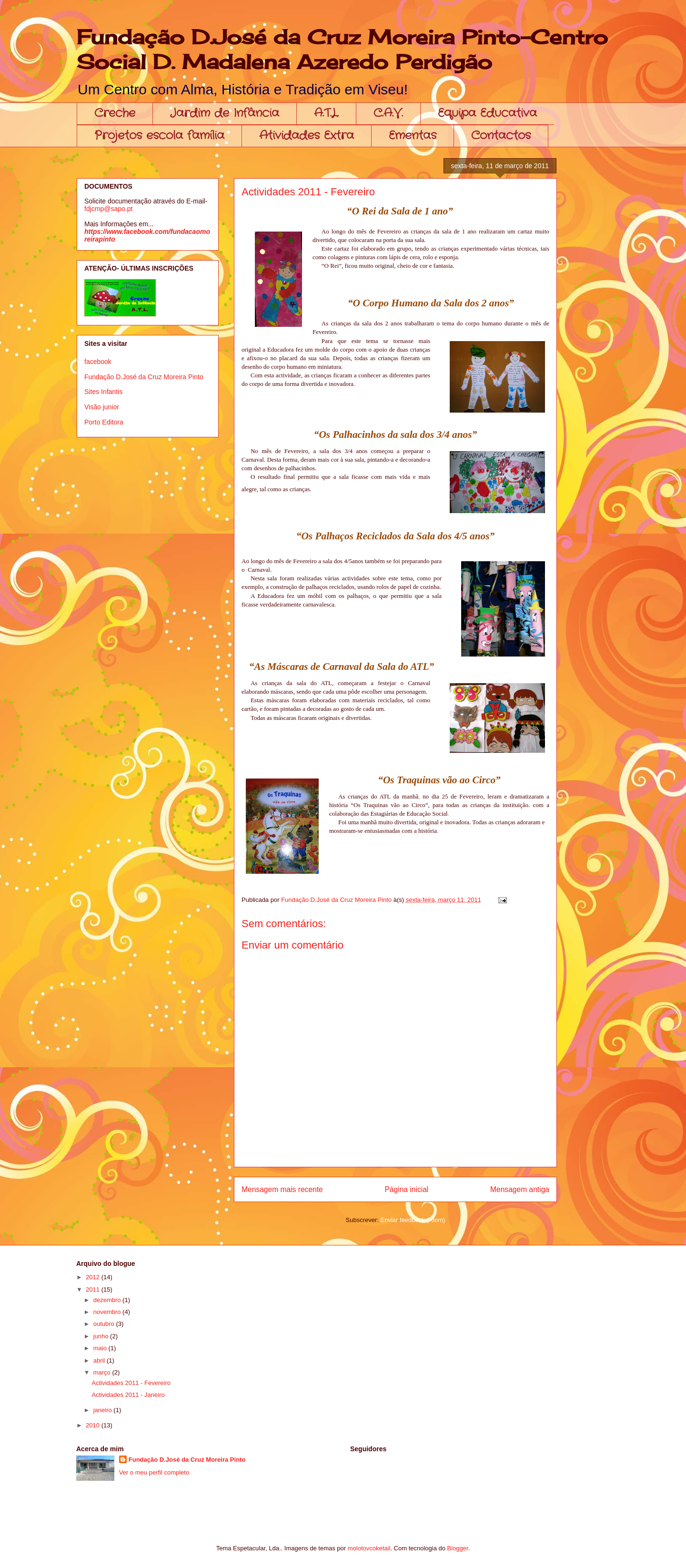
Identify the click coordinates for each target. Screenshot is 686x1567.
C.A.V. (388, 113)
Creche (114, 113)
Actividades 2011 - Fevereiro (130, 1382)
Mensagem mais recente (282, 1189)
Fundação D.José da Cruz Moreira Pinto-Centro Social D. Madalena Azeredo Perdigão (342, 49)
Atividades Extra (306, 136)
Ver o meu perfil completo (154, 1472)
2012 (93, 1277)
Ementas (412, 136)
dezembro (107, 1300)
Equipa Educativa (487, 113)
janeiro (103, 1410)
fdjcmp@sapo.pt (108, 208)
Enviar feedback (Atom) (413, 1219)
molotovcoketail (369, 1548)
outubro (104, 1323)
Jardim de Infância (224, 113)
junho (101, 1336)
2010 (93, 1425)
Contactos (501, 136)
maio (101, 1348)
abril (100, 1360)
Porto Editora (103, 422)
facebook (97, 361)
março (102, 1372)
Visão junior (101, 407)
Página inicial (406, 1189)
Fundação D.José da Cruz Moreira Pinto (143, 377)
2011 (93, 1289)
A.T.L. (326, 113)
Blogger (457, 1548)
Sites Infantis (103, 391)
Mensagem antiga (519, 1189)
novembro (107, 1311)
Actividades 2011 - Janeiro (127, 1394)
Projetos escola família (159, 136)
